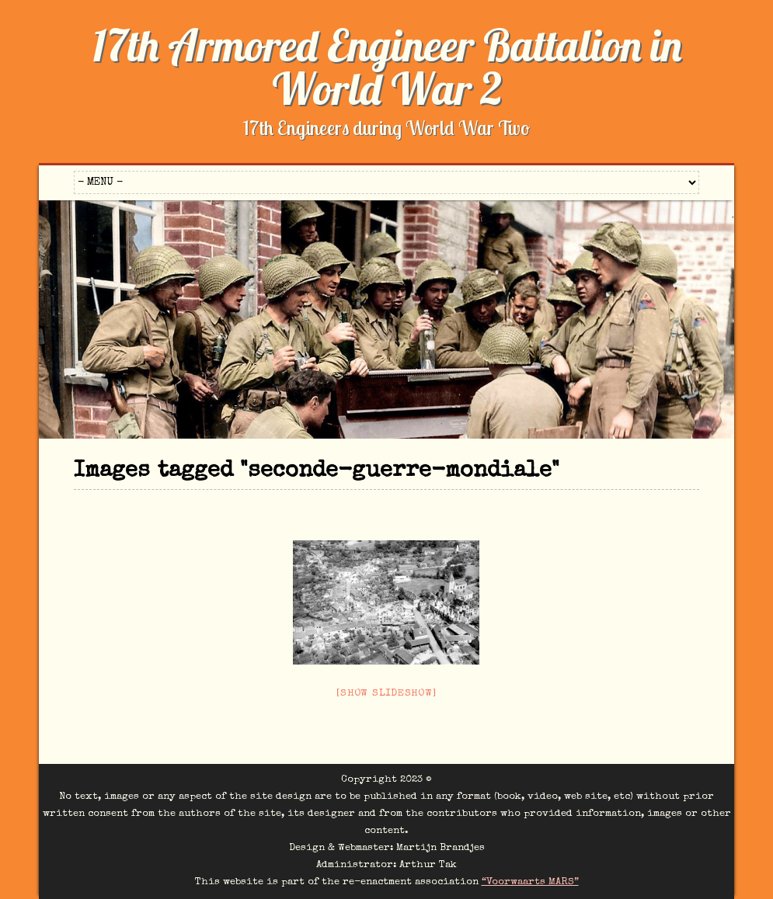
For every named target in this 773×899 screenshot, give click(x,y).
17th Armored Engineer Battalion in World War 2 (386, 67)
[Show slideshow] (386, 694)
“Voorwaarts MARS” (530, 882)
